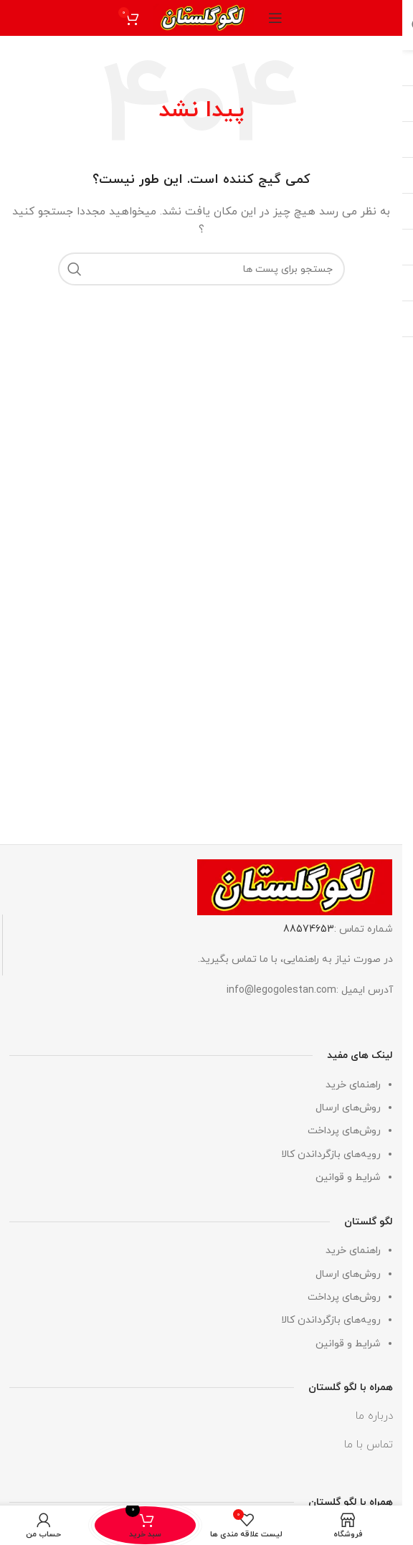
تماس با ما (368, 1445)
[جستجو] (201, 268)
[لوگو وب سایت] (203, 17)
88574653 (308, 929)
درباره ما (374, 1416)
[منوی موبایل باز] (275, 18)
